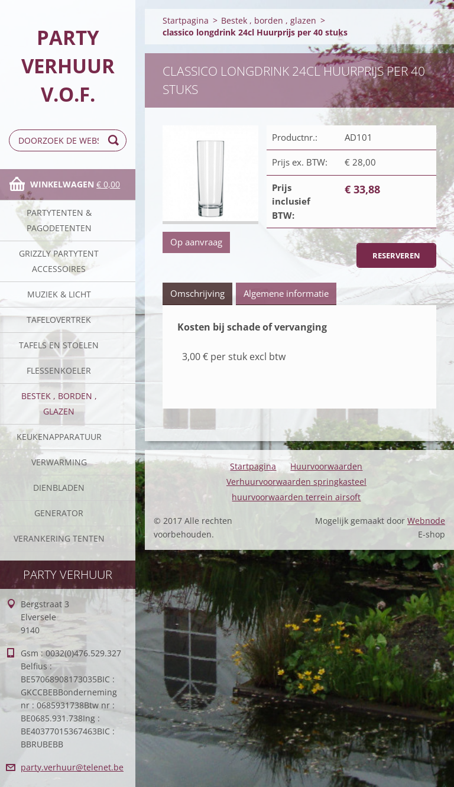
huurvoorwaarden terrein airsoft (296, 497)
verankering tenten (59, 538)
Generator (58, 513)
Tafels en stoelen (59, 345)
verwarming (59, 462)
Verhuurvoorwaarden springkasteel (296, 481)
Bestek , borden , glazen (59, 403)
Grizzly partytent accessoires (59, 261)
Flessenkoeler (59, 370)
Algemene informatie (286, 293)
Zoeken (115, 140)
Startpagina (186, 20)
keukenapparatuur (59, 436)
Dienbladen (59, 487)
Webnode (426, 520)
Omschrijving (197, 293)
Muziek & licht (59, 294)
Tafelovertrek (59, 319)
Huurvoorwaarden (326, 466)
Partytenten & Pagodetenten (59, 220)
